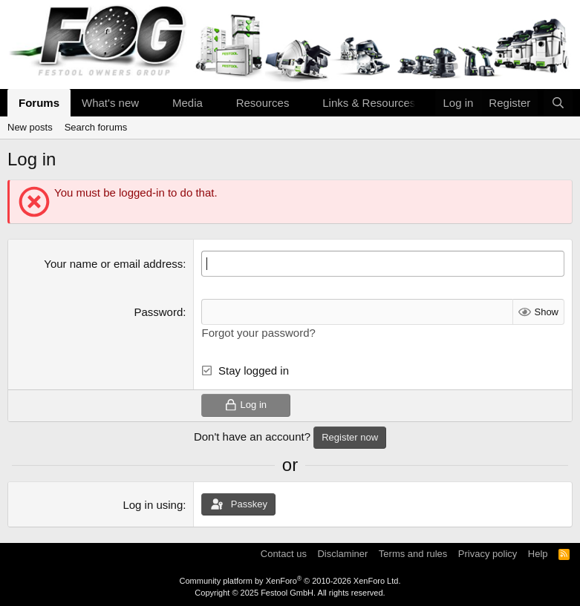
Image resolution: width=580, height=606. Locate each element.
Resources (263, 102)
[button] (150, 102)
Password (158, 312)
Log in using (153, 504)
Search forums (96, 127)
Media (187, 102)
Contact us (284, 553)
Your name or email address (113, 263)
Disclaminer (342, 553)
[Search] (558, 102)
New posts (30, 127)
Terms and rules (413, 553)
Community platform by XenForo (290, 580)
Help (538, 553)
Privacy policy (487, 553)
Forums (39, 102)
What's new (110, 102)
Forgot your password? (258, 332)
